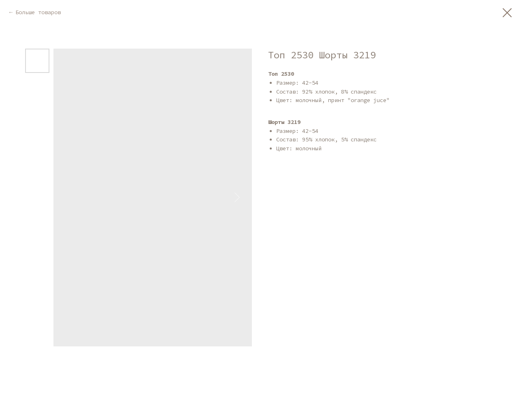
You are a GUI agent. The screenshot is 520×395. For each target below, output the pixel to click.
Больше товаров (38, 12)
